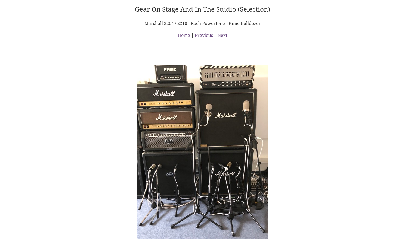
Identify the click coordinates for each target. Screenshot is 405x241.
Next (222, 35)
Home (184, 35)
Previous (204, 35)
